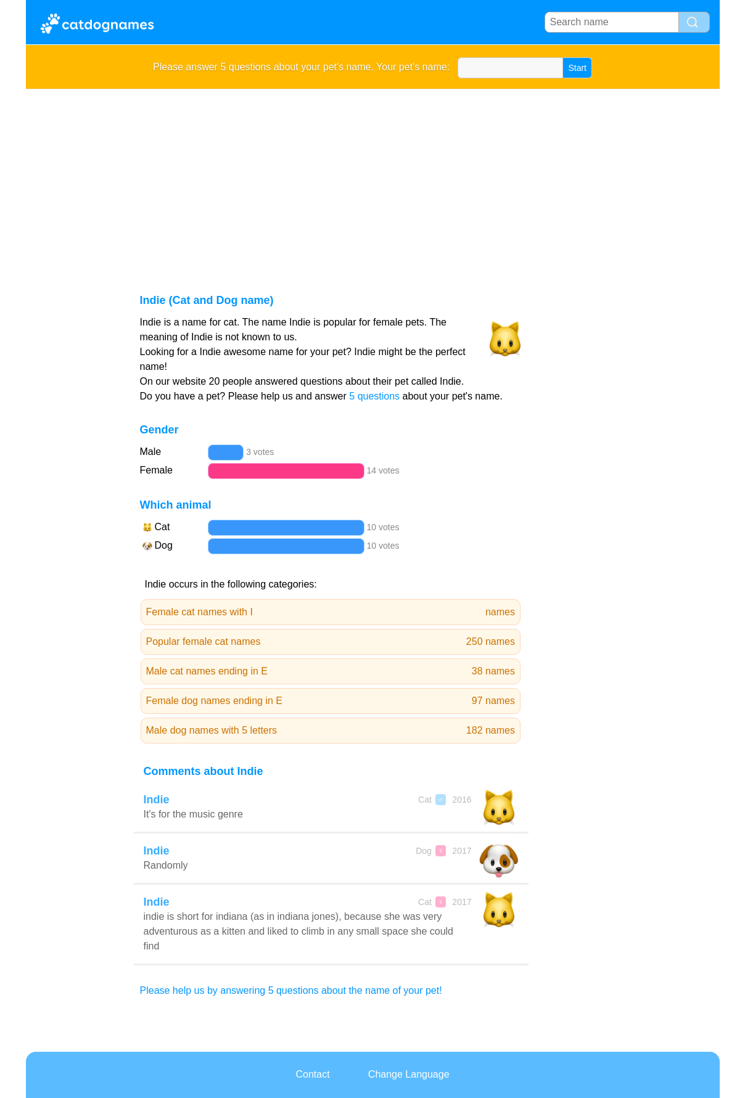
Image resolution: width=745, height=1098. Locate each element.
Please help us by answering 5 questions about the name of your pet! (291, 990)
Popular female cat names (331, 641)
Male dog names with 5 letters (331, 730)
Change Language (409, 1074)
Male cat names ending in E (331, 671)
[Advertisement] (373, 181)
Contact (312, 1074)
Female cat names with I (331, 612)
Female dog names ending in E (331, 701)
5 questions (374, 396)
